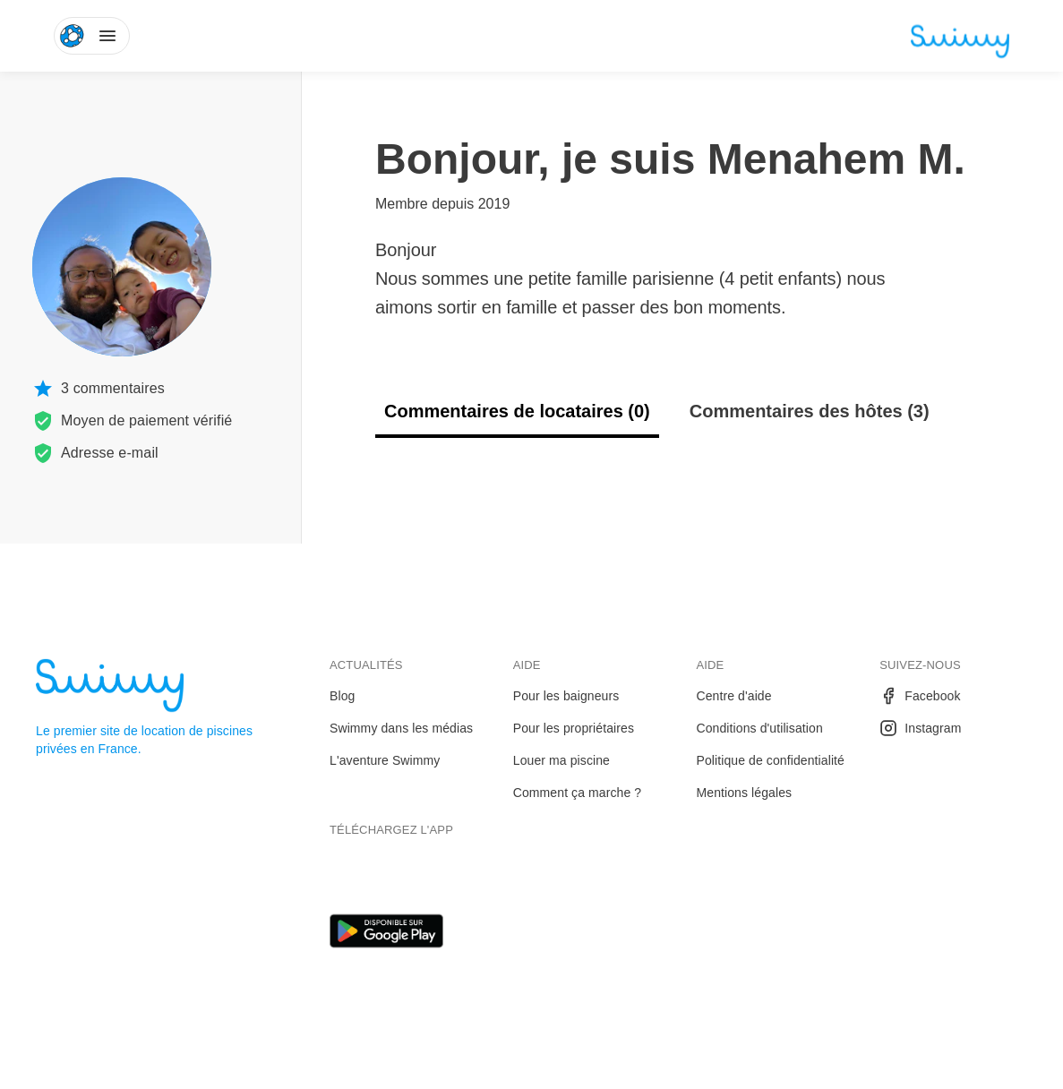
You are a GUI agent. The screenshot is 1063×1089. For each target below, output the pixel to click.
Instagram (920, 728)
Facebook (919, 696)
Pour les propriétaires (573, 728)
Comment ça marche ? (577, 792)
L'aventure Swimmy (385, 760)
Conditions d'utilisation (760, 728)
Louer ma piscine (561, 760)
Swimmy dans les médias (401, 728)
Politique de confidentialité (770, 760)
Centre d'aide (734, 696)
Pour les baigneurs (566, 696)
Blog (342, 696)
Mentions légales (745, 792)
